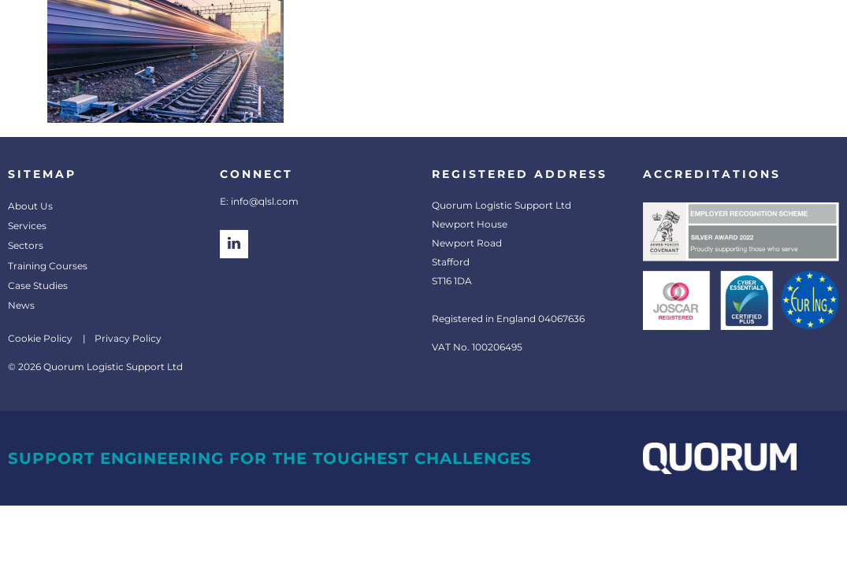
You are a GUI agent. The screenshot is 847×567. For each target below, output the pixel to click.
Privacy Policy (128, 338)
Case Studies (38, 285)
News (21, 305)
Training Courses (47, 266)
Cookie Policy (40, 338)
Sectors (25, 245)
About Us (30, 206)
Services (27, 226)
